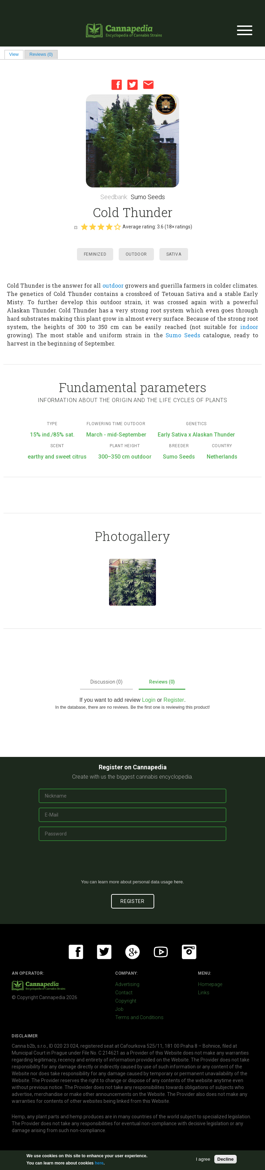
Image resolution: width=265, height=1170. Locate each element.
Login (149, 700)
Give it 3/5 (100, 226)
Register (174, 700)
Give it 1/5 (84, 226)
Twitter (132, 85)
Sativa (173, 254)
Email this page (148, 85)
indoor (249, 326)
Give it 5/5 (117, 226)
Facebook (116, 85)
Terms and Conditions (139, 1017)
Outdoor (136, 254)
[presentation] (132, 862)
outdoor (113, 285)
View (16, 54)
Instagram (189, 952)
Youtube (160, 952)
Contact (123, 992)
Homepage (210, 984)
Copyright (125, 1001)
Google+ (132, 952)
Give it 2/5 (92, 226)
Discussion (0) (106, 682)
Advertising (127, 984)
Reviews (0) (41, 54)
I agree (203, 1159)
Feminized (95, 254)
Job (119, 1009)
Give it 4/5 (109, 226)
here (178, 881)
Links (203, 992)
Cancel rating (75, 227)
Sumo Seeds (148, 197)
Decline (225, 1159)
